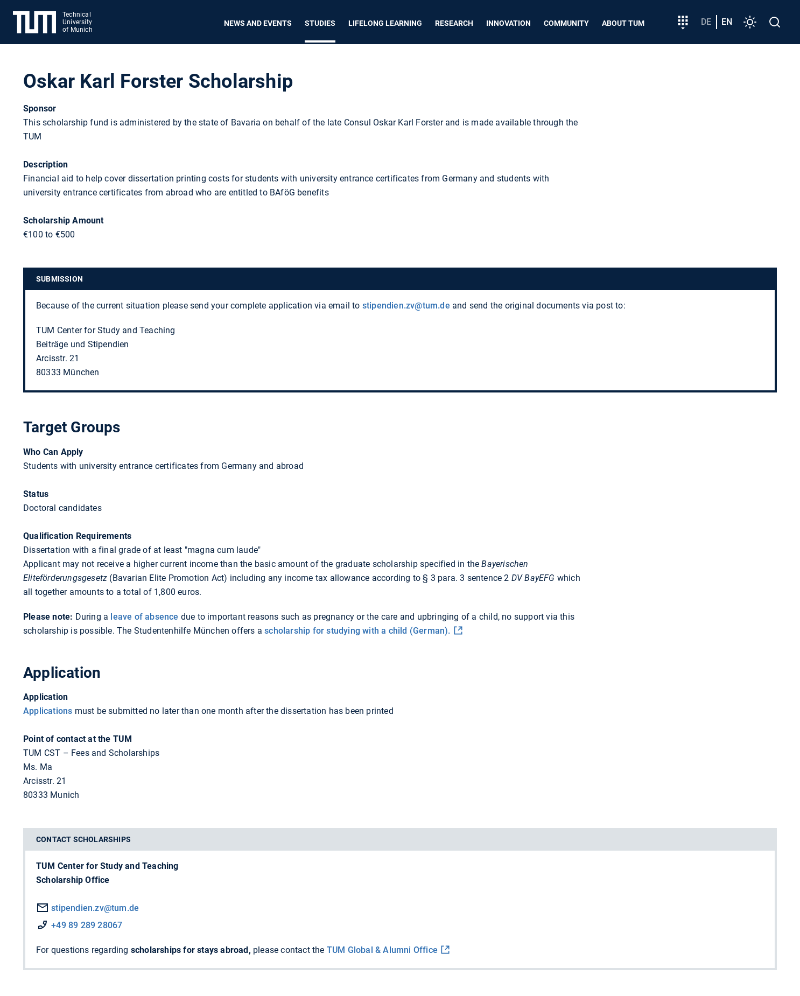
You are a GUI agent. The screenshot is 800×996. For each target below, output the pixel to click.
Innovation (508, 23)
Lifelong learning (385, 23)
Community (566, 23)
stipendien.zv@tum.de (406, 305)
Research (454, 23)
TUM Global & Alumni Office (382, 950)
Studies (320, 23)
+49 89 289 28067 (86, 925)
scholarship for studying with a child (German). (357, 631)
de (706, 22)
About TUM (623, 23)
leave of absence (144, 617)
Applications (47, 711)
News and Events (258, 23)
